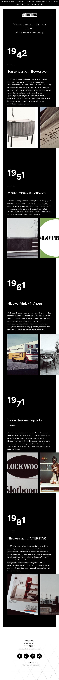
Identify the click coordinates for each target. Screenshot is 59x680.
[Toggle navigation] (49, 15)
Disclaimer (31, 662)
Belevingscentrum (10, 1)
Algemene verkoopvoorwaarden (30, 665)
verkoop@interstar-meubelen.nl (29, 649)
